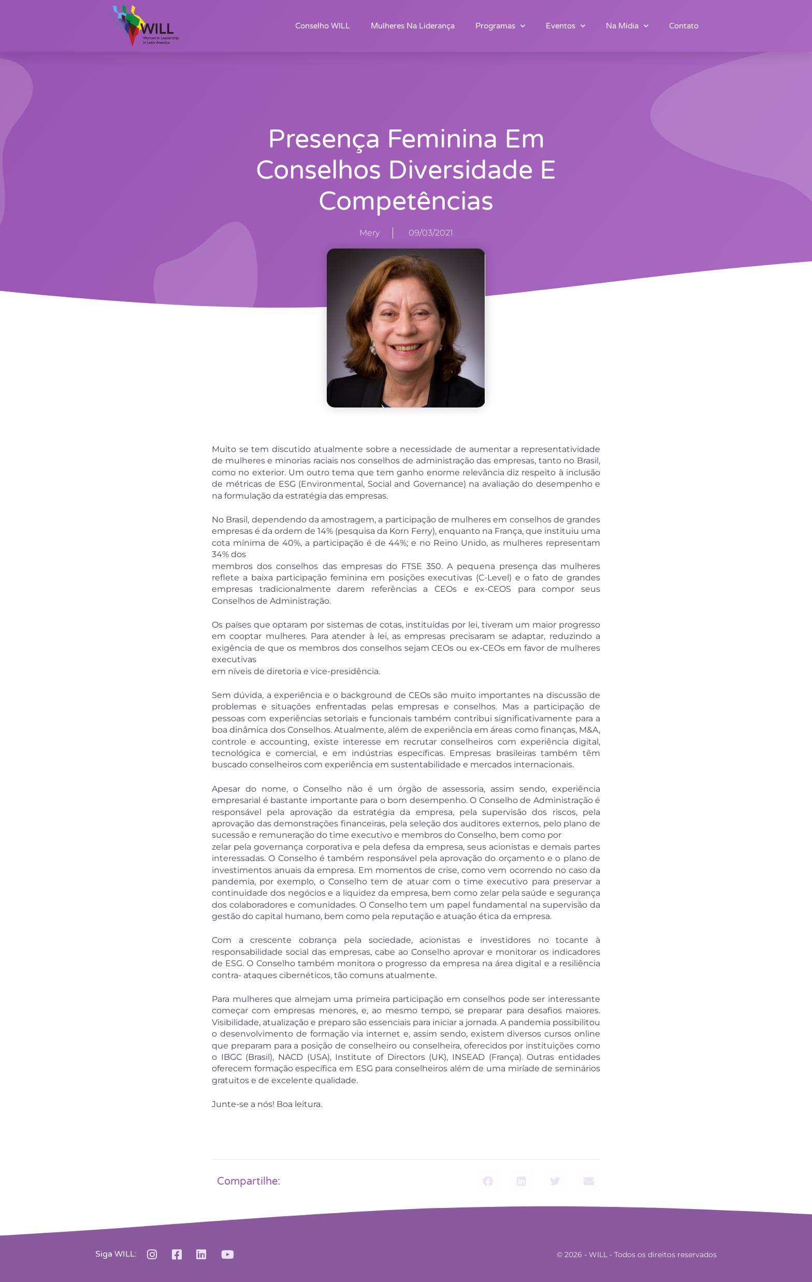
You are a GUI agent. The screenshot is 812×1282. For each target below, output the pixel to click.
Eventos (565, 26)
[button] (487, 1181)
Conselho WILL (322, 26)
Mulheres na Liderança (413, 26)
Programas (500, 26)
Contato (684, 26)
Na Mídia (627, 26)
